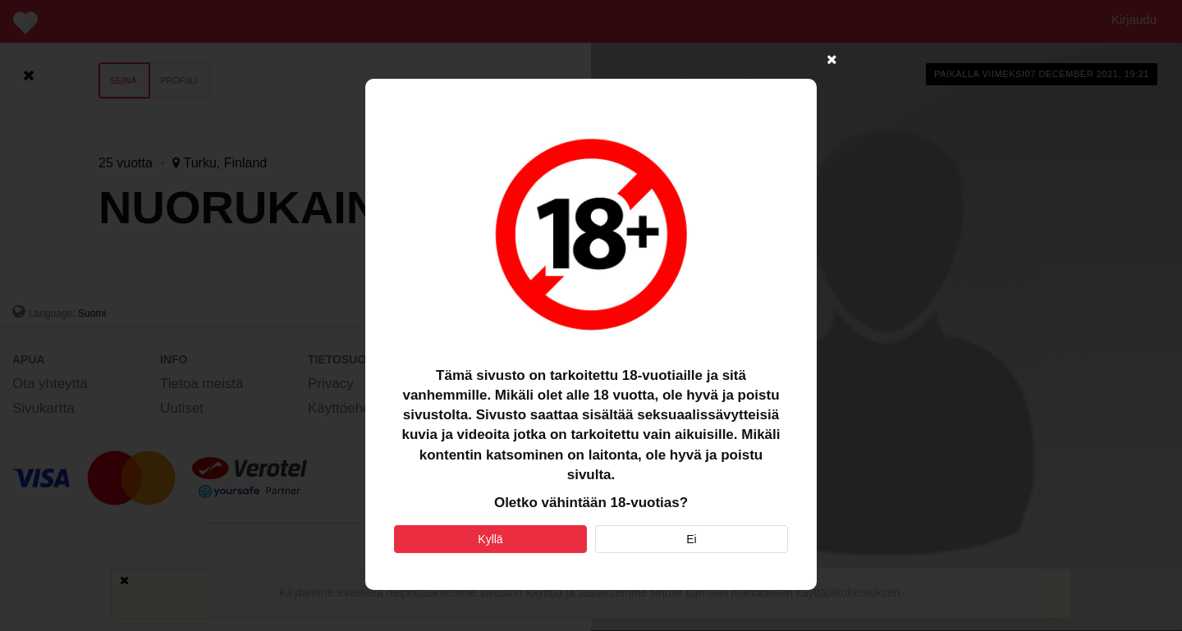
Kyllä (490, 539)
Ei (691, 539)
